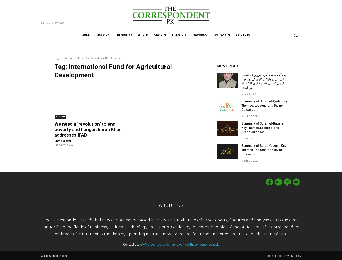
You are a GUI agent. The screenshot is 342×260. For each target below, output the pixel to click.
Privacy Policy (292, 255)
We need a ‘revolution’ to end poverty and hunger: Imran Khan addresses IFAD (88, 129)
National (60, 116)
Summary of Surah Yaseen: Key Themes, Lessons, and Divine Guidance (263, 150)
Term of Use (274, 255)
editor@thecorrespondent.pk (199, 244)
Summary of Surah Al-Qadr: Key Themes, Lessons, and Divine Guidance (264, 105)
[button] (296, 35)
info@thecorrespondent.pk (157, 244)
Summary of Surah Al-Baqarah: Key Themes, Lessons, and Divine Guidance (263, 128)
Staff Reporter (63, 141)
